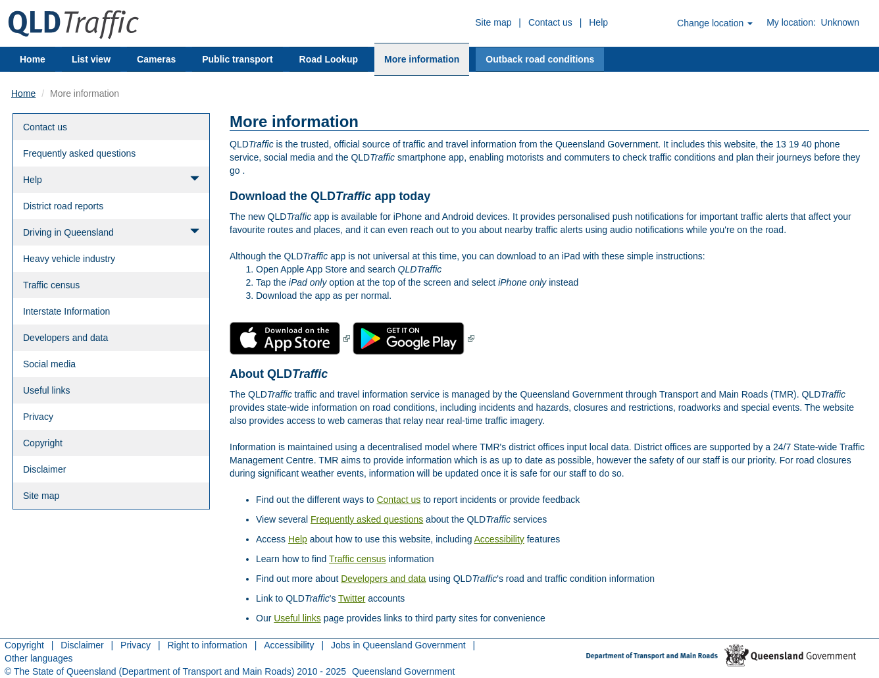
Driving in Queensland (111, 232)
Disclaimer (44, 469)
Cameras (156, 59)
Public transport (237, 59)
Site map (493, 22)
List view (91, 59)
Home (32, 59)
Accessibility (499, 539)
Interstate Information (66, 311)
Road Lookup (328, 59)
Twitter (351, 598)
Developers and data (65, 337)
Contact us (550, 22)
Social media (49, 364)
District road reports (63, 206)
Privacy (38, 416)
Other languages (39, 658)
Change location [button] (715, 23)
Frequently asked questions (79, 153)
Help (598, 22)
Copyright (43, 443)
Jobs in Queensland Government (398, 645)
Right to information (207, 645)
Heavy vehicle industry (69, 258)
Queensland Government (403, 671)
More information (421, 59)
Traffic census (51, 285)
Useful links (46, 390)
